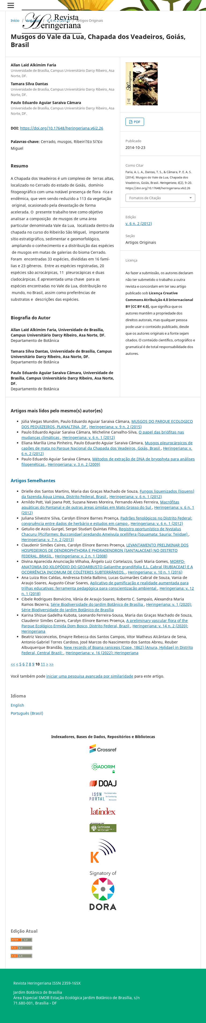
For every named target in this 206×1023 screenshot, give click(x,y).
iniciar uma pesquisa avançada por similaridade (89, 676)
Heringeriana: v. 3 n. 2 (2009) (74, 464)
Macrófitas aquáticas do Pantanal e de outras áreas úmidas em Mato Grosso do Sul (100, 504)
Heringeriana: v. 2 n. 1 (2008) (81, 556)
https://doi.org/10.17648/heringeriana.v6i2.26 (61, 128)
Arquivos (33, 20)
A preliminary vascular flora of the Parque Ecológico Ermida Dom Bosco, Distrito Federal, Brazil (104, 623)
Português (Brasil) (27, 713)
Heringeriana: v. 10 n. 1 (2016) (155, 572)
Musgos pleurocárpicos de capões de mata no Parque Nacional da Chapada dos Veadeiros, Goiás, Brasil (107, 445)
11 (43, 664)
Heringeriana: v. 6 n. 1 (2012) (88, 437)
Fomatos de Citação (145, 197)
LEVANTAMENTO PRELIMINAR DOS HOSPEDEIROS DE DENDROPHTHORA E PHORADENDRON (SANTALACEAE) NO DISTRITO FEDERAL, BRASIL (105, 550)
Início (15, 20)
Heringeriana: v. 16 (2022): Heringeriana (102, 652)
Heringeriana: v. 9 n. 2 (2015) (115, 426)
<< (13, 664)
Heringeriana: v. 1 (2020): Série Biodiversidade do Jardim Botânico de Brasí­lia (106, 607)
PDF (136, 121)
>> (51, 664)
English (17, 705)
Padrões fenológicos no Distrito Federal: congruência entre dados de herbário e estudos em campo (106, 521)
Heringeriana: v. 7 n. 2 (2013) (47, 539)
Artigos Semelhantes (33, 481)
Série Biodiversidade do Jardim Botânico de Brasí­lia (97, 604)
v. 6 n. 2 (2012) (58, 20)
